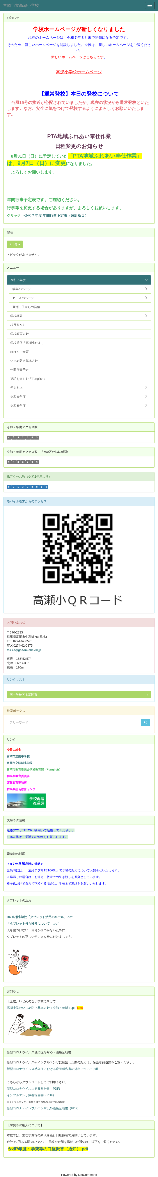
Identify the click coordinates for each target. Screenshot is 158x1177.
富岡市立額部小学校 (19, 763)
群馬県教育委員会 (18, 776)
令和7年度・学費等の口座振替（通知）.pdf (48, 1149)
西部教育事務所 (17, 782)
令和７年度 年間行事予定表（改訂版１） (56, 215)
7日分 (15, 244)
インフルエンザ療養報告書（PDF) (30, 1095)
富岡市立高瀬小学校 (21, 5)
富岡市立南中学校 (18, 756)
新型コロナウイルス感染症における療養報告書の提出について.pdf (52, 1069)
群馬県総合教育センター (22, 789)
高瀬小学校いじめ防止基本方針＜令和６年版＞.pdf (41, 1008)
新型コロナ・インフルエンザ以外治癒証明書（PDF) (42, 1108)
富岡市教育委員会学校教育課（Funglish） (34, 769)
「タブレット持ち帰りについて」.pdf (33, 923)
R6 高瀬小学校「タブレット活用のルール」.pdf (39, 917)
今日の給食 (14, 749)
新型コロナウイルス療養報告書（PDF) (33, 1088)
